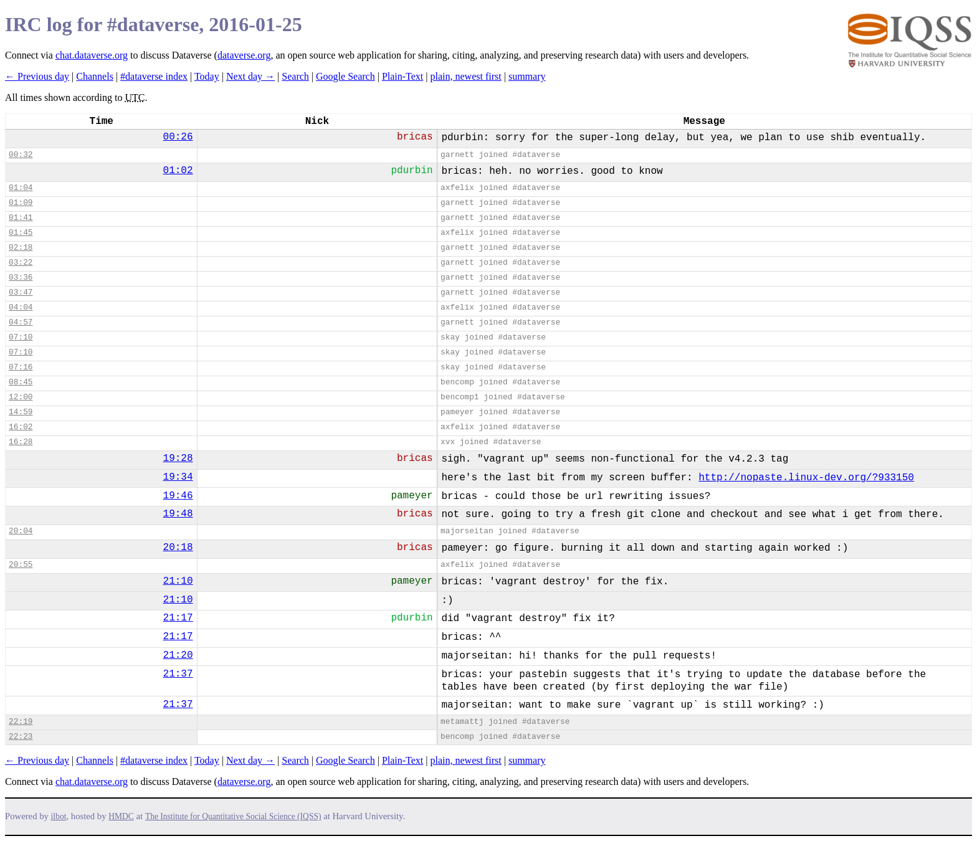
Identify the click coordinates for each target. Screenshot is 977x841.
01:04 (20, 187)
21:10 (178, 581)
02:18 (20, 247)
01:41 (20, 217)
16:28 (20, 442)
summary (527, 76)
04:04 (20, 307)
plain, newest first (466, 76)
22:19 (20, 721)
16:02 (20, 427)
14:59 (20, 412)
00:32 (20, 154)
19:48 (178, 514)
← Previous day (37, 76)
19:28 (178, 458)
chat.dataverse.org (91, 55)
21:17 (178, 618)
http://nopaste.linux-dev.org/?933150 (806, 477)
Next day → (250, 76)
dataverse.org (243, 55)
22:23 (20, 736)
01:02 (178, 170)
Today (206, 76)
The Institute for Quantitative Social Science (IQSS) (233, 816)
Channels (94, 76)
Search (295, 76)
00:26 (178, 137)
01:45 (20, 232)
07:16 (20, 367)
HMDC (121, 816)
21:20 (178, 655)
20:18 (178, 547)
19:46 (178, 495)
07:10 (20, 337)
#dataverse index (154, 76)
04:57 (20, 322)
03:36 (20, 277)
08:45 (20, 382)
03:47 (20, 292)
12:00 (20, 397)
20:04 (20, 531)
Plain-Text (402, 76)
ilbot (59, 816)
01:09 (20, 202)
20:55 (20, 564)
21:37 (178, 674)
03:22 (20, 262)
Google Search (345, 76)
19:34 (178, 477)
